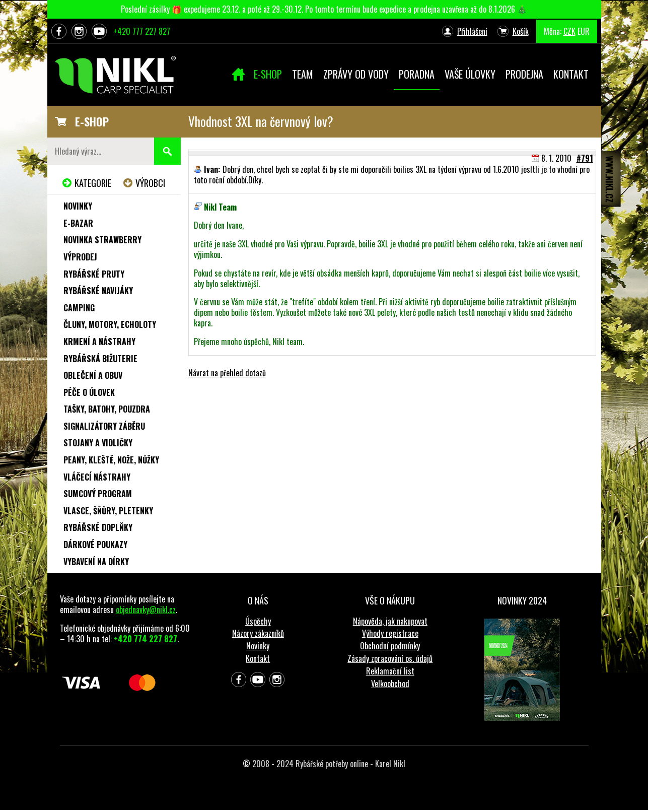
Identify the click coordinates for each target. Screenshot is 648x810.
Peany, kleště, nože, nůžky (111, 460)
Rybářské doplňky (97, 527)
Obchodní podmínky (390, 646)
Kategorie (93, 182)
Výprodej (80, 257)
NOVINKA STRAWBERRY (102, 240)
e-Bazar (78, 223)
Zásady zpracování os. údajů (390, 658)
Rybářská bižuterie (100, 359)
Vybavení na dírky (96, 562)
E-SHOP (92, 121)
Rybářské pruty (93, 274)
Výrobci (150, 182)
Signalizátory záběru (104, 426)
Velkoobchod (390, 684)
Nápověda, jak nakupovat (390, 621)
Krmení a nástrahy (99, 341)
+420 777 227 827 (141, 31)
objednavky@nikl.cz (146, 609)
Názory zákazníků (258, 633)
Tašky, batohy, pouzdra (106, 409)
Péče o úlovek (89, 392)
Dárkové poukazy (95, 544)
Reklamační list (390, 671)
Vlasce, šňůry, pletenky (108, 511)
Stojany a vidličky (97, 443)
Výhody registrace (390, 633)
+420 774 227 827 (145, 639)
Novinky (77, 206)
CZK (569, 31)
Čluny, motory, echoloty (109, 324)
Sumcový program (97, 494)
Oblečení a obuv (92, 375)
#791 (585, 158)
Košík (521, 31)
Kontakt (258, 658)
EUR (584, 31)
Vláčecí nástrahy (96, 477)
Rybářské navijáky (98, 291)
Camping (79, 308)
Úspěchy (258, 621)
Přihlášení (472, 31)
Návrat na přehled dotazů (227, 373)
